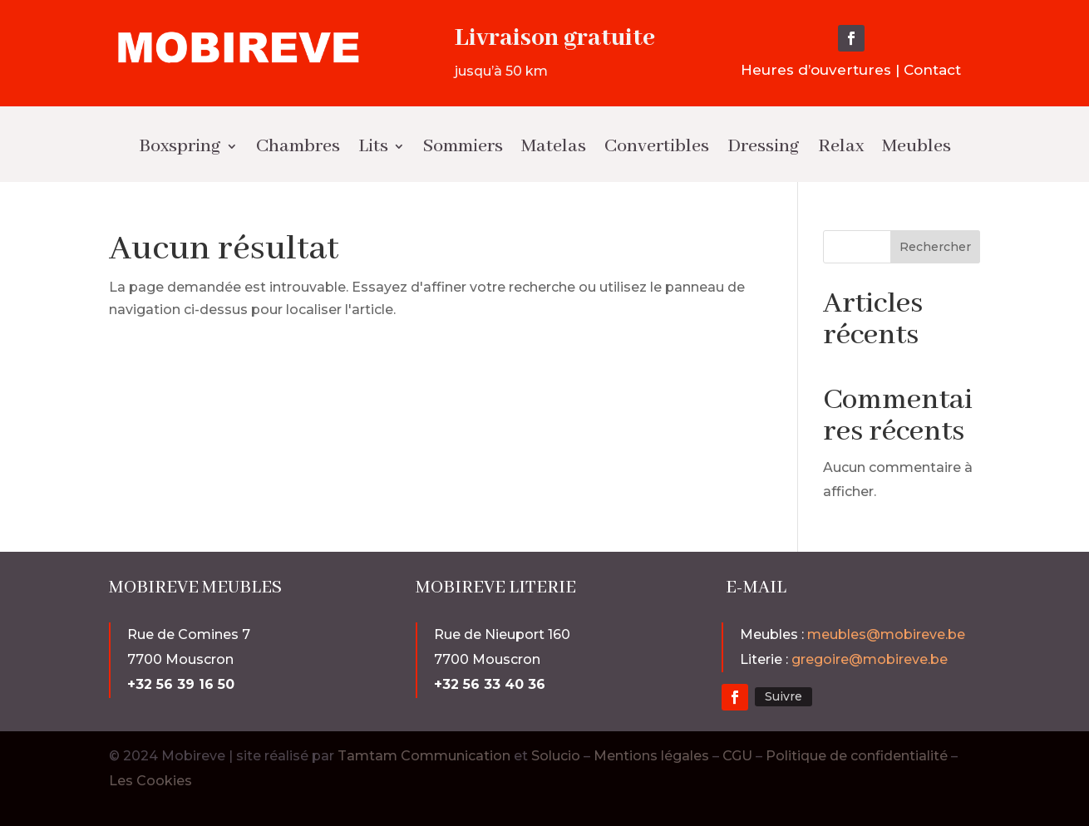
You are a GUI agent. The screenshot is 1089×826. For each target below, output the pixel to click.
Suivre (783, 696)
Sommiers (463, 146)
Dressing (763, 146)
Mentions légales (651, 756)
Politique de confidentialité (857, 756)
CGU (737, 756)
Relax (841, 146)
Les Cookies (150, 781)
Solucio (555, 756)
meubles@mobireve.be (886, 634)
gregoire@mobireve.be (869, 659)
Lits (373, 146)
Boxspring (180, 146)
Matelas (553, 146)
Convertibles (656, 146)
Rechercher (935, 246)
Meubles (916, 146)
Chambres (298, 146)
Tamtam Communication (426, 756)
